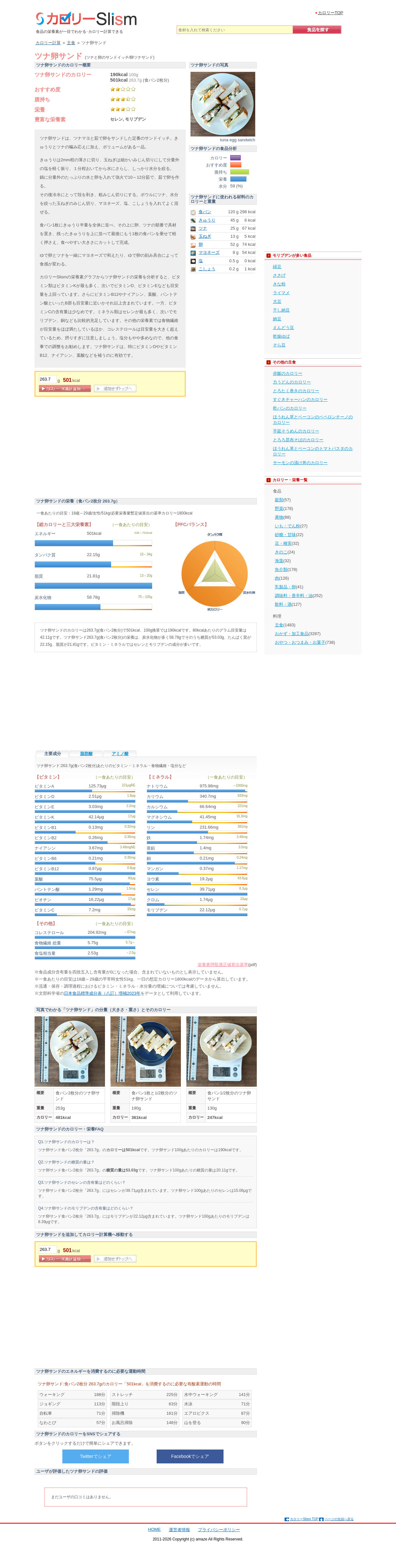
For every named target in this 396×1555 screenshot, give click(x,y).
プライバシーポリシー (219, 1529)
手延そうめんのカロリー (296, 431)
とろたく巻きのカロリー (296, 390)
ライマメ (281, 292)
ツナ (203, 228)
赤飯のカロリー (287, 373)
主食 (279, 625)
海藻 (279, 560)
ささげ (279, 275)
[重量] (48, 379)
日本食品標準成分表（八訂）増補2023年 (102, 993)
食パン (205, 211)
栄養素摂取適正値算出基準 (223, 964)
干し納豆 (281, 310)
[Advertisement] (89, 448)
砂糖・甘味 (285, 534)
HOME (154, 1529)
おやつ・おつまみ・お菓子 (300, 642)
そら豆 (279, 345)
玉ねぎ (205, 236)
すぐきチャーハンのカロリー (300, 399)
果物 (279, 517)
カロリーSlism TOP (304, 1519)
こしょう (207, 268)
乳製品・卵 (285, 586)
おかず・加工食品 (291, 633)
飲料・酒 (283, 604)
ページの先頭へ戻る (339, 1519)
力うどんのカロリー (292, 382)
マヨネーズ (209, 252)
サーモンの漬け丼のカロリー (300, 462)
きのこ (281, 552)
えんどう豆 (283, 327)
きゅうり (207, 220)
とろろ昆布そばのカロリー (298, 439)
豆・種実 (283, 543)
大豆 (277, 301)
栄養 (40, 109)
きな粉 (279, 284)
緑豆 (277, 266)
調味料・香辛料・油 (294, 595)
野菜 (279, 508)
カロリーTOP (330, 12)
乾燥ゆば (281, 336)
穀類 (279, 499)
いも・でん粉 (287, 525)
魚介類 (281, 569)
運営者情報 (179, 1529)
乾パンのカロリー (290, 408)
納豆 (277, 318)
